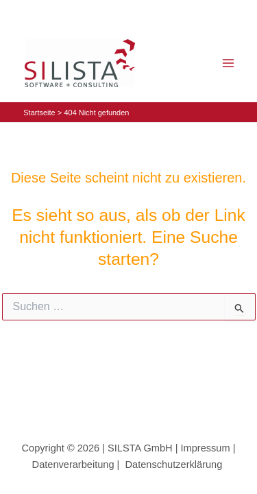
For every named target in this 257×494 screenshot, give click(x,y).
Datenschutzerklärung (176, 464)
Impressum (205, 448)
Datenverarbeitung (73, 464)
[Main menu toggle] (227, 63)
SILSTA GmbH (139, 448)
